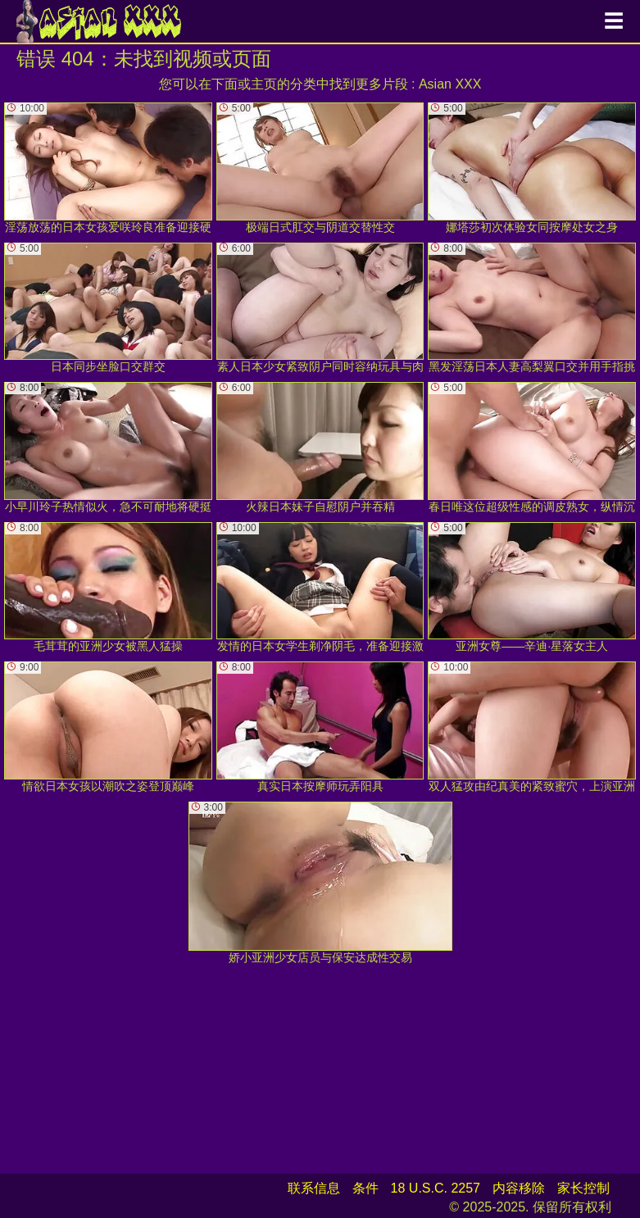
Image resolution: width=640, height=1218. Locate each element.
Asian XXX (450, 84)
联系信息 (314, 1188)
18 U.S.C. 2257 (435, 1188)
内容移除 (518, 1188)
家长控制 (583, 1188)
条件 (365, 1188)
